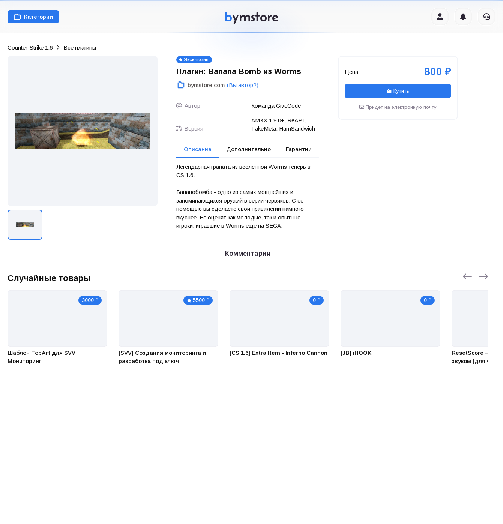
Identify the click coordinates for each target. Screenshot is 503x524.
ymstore (251, 16)
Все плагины (79, 47)
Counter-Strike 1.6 (30, 47)
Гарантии (299, 149)
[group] (83, 131)
